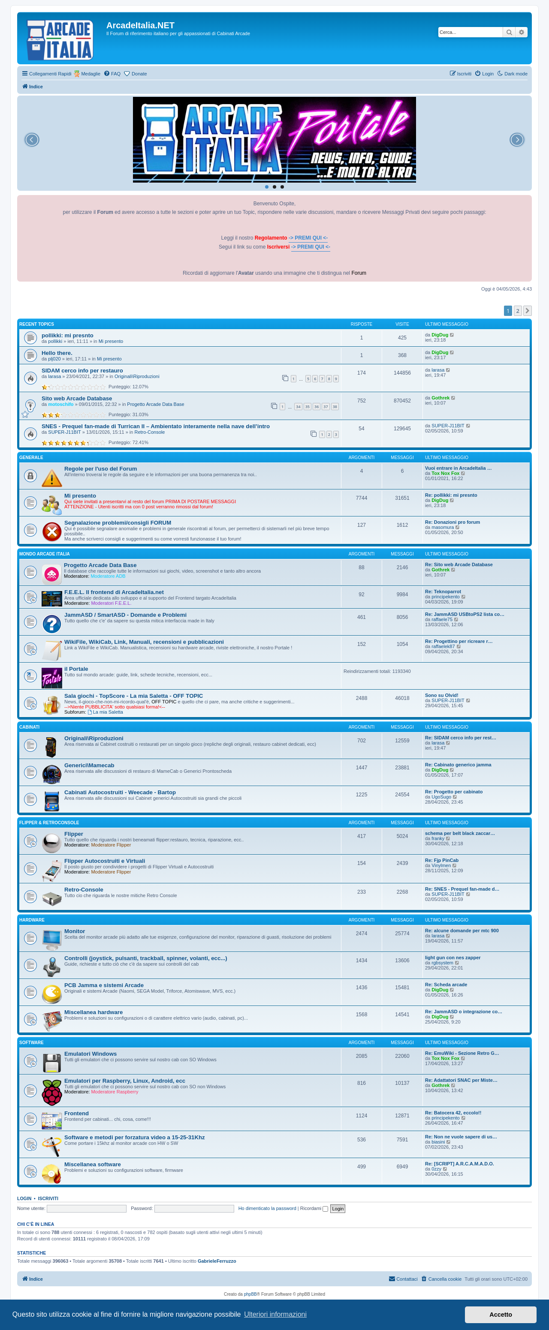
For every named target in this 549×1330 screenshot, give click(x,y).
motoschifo (60, 404)
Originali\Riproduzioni (137, 376)
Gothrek (440, 397)
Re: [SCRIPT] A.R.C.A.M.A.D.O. (459, 1163)
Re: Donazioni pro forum (452, 522)
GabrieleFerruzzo (217, 1261)
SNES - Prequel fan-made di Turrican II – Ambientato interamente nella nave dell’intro (156, 426)
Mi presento (111, 341)
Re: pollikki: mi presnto (451, 495)
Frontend (76, 1113)
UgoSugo (441, 796)
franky (437, 838)
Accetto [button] (500, 1314)
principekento (445, 596)
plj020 (54, 358)
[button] (527, 311)
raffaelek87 (443, 646)
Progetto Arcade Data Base (155, 404)
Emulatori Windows (90, 1054)
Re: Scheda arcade (446, 984)
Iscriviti (48, 1198)
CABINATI (29, 727)
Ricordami (314, 1208)
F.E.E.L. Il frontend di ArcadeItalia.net (114, 592)
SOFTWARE (31, 1042)
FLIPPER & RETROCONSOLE (49, 822)
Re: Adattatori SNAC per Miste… (461, 1080)
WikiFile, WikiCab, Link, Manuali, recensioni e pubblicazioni (144, 642)
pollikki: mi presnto (68, 335)
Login (24, 1198)
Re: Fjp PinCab (442, 860)
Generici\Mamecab (89, 765)
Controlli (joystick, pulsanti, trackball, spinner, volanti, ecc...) (145, 958)
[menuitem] (112, 74)
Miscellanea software (92, 1164)
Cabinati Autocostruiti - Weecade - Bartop (120, 792)
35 (307, 406)
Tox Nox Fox (445, 473)
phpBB (250, 1294)
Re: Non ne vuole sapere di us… (461, 1136)
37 (325, 406)
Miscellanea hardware (93, 1012)
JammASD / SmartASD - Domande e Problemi (125, 615)
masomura (442, 527)
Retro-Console (150, 432)
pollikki (55, 341)
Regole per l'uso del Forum (100, 468)
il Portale (76, 669)
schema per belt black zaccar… (460, 833)
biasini (438, 1141)
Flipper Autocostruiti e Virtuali (104, 861)
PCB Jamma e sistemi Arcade (104, 985)
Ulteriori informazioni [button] (275, 1314)
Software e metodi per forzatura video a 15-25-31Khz (134, 1137)
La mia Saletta (105, 712)
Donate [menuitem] (139, 73)
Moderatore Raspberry (114, 1091)
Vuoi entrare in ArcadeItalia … (458, 468)
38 (335, 406)
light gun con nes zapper (453, 957)
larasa (54, 376)
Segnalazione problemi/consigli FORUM (117, 522)
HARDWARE (32, 920)
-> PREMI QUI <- (308, 238)
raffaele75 (441, 619)
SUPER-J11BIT (64, 432)
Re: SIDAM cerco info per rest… (460, 737)
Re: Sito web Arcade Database (459, 564)
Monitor (74, 931)
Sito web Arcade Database (77, 398)
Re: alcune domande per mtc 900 (462, 930)
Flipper (73, 834)
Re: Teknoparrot (443, 591)
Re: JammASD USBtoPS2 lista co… (464, 614)
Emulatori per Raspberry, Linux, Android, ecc (124, 1081)
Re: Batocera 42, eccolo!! (453, 1112)
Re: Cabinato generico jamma (458, 764)
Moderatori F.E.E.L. (111, 603)
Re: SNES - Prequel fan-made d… (462, 889)
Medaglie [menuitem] (90, 73)
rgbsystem (442, 962)
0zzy (436, 1168)
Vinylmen (441, 865)
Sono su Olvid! (442, 695)
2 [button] (517, 311)
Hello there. (57, 353)
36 (316, 406)
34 (298, 406)
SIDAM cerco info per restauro (82, 370)
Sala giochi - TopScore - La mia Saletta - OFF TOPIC (133, 696)
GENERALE (31, 457)
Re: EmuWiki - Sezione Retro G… (462, 1053)
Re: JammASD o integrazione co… (463, 1011)
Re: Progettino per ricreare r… (459, 641)
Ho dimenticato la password (267, 1208)
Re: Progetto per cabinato (454, 791)
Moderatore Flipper (111, 844)
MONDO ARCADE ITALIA (44, 554)
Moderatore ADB (107, 576)
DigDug (439, 334)
